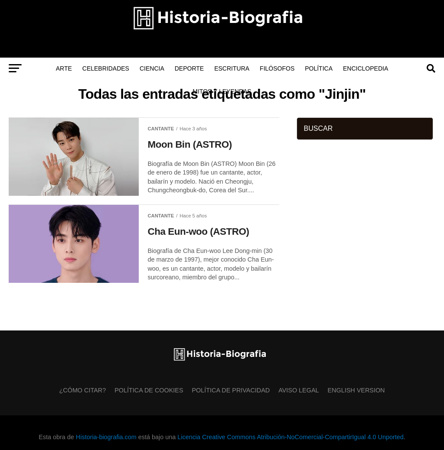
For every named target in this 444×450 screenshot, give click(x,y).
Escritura (231, 68)
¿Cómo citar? (82, 390)
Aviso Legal (298, 390)
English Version (356, 390)
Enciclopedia (365, 68)
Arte (64, 68)
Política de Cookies (148, 390)
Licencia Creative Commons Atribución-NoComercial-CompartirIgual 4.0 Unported (290, 437)
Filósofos (277, 68)
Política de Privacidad (231, 390)
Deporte (189, 68)
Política (319, 68)
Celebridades (105, 68)
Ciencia (152, 68)
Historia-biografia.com (106, 437)
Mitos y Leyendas (222, 91)
